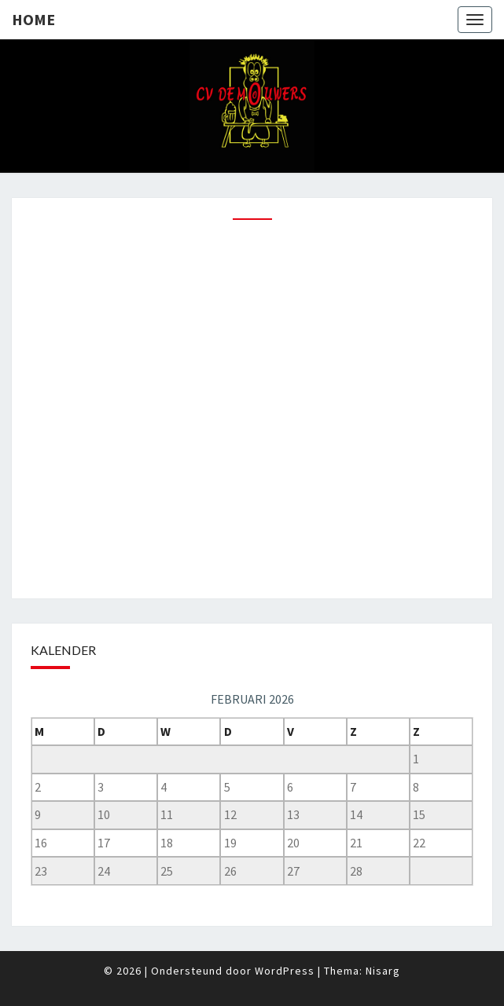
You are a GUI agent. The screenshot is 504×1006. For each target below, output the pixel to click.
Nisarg (383, 971)
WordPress (285, 971)
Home (33, 19)
